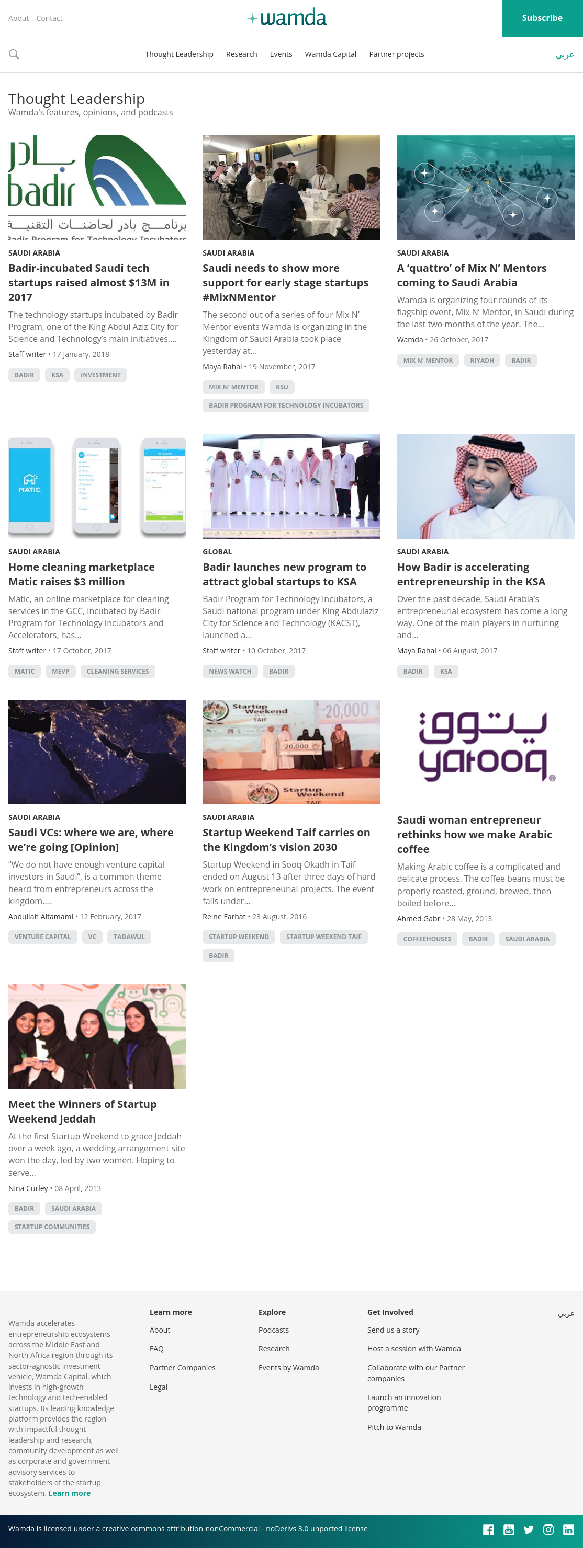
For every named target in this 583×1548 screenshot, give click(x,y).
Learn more (69, 1493)
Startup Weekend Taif (324, 936)
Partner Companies (183, 1367)
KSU (282, 387)
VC (92, 936)
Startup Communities (52, 1226)
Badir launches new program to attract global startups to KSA (284, 574)
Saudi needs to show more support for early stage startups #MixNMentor (285, 282)
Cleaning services (118, 671)
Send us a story (393, 1330)
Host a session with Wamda (414, 1349)
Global (217, 552)
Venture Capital (43, 936)
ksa (57, 375)
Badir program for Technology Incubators (286, 405)
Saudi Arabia (34, 253)
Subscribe (542, 18)
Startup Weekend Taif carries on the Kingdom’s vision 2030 (287, 839)
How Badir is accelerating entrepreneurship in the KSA (471, 574)
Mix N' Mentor (234, 387)
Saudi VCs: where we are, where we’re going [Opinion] (91, 839)
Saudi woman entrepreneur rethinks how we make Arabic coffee (475, 834)
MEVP (60, 671)
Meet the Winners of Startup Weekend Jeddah (82, 1111)
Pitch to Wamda (394, 1427)
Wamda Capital (331, 54)
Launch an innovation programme (404, 1402)
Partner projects (396, 54)
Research (241, 54)
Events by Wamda (289, 1367)
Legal (158, 1387)
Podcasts (274, 1330)
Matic (25, 671)
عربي (565, 54)
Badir (24, 375)
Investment (101, 375)
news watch (230, 671)
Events (281, 54)
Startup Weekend (239, 936)
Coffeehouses (427, 938)
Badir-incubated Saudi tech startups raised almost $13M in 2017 (89, 282)
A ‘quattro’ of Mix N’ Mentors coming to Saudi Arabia (472, 275)
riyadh (482, 360)
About (18, 18)
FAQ (157, 1349)
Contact (49, 18)
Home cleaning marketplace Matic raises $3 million (81, 574)
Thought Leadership (179, 54)
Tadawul (129, 936)
